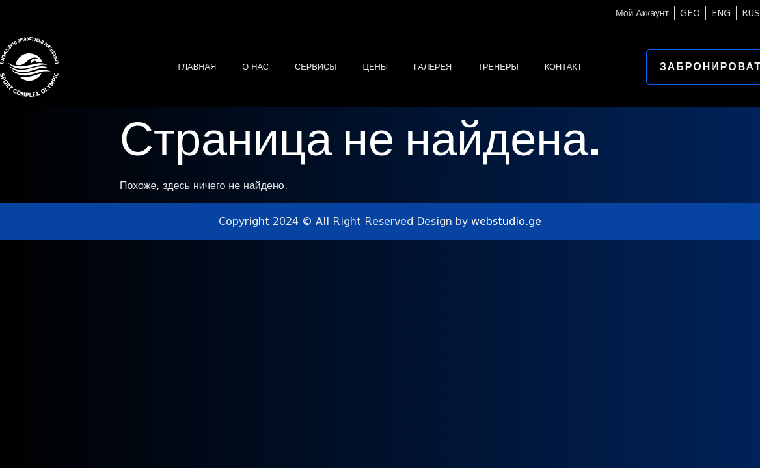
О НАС (255, 66)
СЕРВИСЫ (316, 66)
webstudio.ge (506, 221)
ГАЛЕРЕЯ (433, 66)
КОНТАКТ (563, 66)
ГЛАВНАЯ (197, 66)
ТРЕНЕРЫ (498, 66)
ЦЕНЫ (375, 66)
